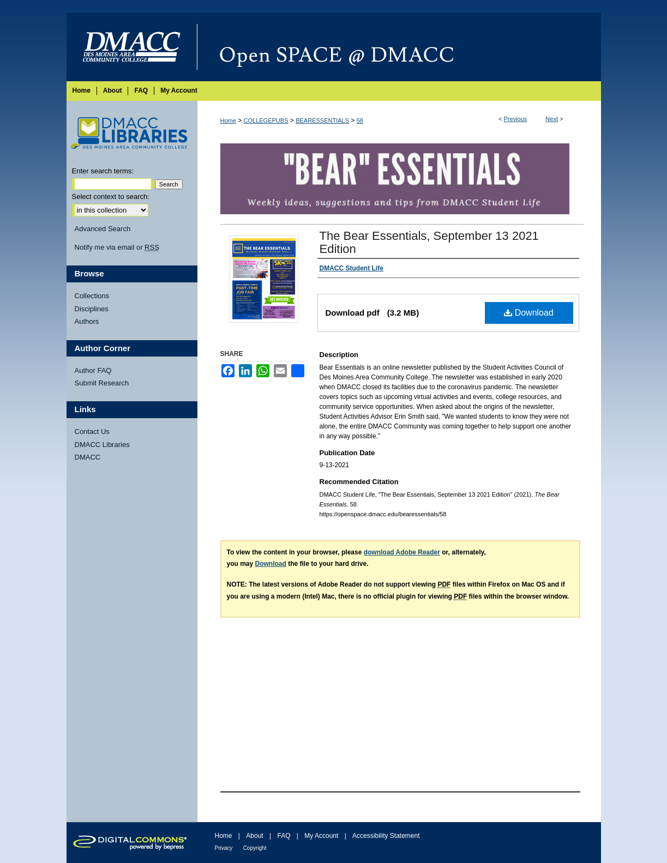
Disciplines (92, 309)
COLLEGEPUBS (266, 120)
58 (360, 120)
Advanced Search (103, 229)
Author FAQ (93, 370)
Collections (92, 296)
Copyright (255, 848)
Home (228, 120)
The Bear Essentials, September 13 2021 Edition (429, 242)
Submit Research (102, 383)
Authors (87, 321)
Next (551, 119)
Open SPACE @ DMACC (399, 47)
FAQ (283, 836)
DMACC (88, 457)
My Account (321, 836)
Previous (515, 119)
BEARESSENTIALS (322, 120)
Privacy (224, 848)
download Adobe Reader (402, 552)
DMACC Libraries (102, 444)
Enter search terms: (103, 171)
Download (529, 312)
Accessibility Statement (385, 836)
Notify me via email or (117, 247)
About (254, 836)
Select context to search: (110, 196)
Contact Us (92, 431)
